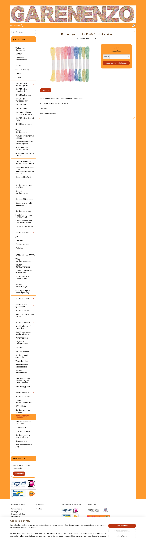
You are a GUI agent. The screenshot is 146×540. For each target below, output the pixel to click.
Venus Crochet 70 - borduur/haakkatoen (25, 162)
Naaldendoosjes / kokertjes (23, 327)
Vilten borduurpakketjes (23, 260)
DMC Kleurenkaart (23, 124)
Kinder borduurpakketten (23, 401)
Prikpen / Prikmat (23, 431)
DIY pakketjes (21, 406)
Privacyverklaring (17, 522)
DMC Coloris (21, 104)
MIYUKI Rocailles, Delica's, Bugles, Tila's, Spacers (23, 381)
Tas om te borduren (24, 226)
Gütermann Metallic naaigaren (24, 204)
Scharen (19, 347)
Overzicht (46, 90)
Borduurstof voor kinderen (23, 411)
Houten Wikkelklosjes (21, 371)
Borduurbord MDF (23, 396)
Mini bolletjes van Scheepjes (23, 422)
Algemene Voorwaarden (21, 58)
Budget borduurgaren (22, 192)
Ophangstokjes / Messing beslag (23, 291)
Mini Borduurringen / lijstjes (25, 315)
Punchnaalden (22, 338)
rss (68, 536)
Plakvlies (19, 248)
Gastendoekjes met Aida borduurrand (24, 221)
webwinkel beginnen (77, 536)
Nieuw (18, 65)
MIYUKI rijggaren (23, 386)
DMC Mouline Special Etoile (25, 119)
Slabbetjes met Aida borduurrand (24, 216)
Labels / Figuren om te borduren (24, 271)
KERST (18, 77)
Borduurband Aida (25, 211)
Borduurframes (22, 310)
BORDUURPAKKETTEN (25, 255)
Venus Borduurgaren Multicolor (25, 137)
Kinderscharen (22, 441)
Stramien (19, 240)
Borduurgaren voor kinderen (24, 417)
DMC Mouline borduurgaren (25, 84)
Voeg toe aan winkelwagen (116, 63)
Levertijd (14, 511)
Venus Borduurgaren (25, 131)
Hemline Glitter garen (25, 199)
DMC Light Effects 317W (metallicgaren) (25, 113)
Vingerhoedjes (22, 361)
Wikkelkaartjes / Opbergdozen (22, 365)
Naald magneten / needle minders (23, 333)
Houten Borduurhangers (23, 266)
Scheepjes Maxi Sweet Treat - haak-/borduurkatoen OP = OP (25, 170)
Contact (19, 54)
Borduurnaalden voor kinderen (23, 436)
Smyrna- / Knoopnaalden (22, 342)
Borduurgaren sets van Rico (24, 186)
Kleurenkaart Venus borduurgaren (24, 142)
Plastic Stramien (22, 244)
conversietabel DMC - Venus (25, 154)
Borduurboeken (25, 298)
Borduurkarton (25, 392)
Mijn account (16, 25)
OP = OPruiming (22, 69)
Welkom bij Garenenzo (20, 49)
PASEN (18, 73)
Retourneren (16, 516)
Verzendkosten (16, 509)
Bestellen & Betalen (18, 514)
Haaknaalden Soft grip (23, 178)
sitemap (63, 536)
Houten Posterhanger (21, 285)
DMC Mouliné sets (23, 95)
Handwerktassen (23, 351)
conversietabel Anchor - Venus (22, 148)
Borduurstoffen (25, 232)
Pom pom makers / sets (24, 445)
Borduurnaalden (25, 322)
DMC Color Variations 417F (22, 100)
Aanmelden (19, 473)
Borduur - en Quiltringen (25, 305)
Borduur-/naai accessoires (22, 356)
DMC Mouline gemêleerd (21, 90)
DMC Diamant (21, 108)
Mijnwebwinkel (97, 536)
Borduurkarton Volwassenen (22, 277)
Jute (17, 236)
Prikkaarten (21, 427)
